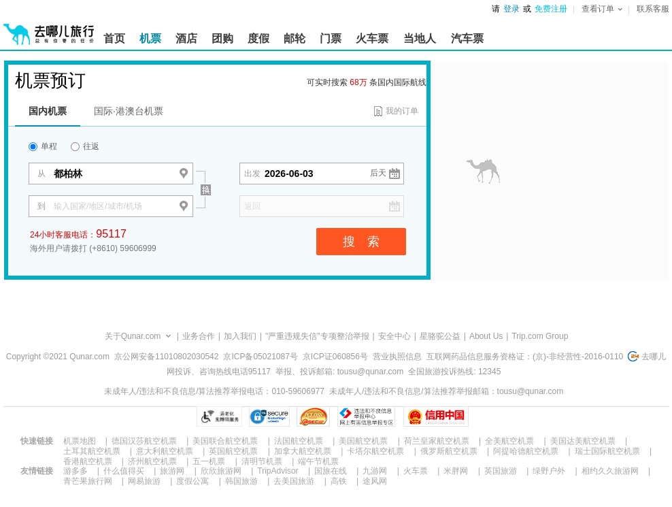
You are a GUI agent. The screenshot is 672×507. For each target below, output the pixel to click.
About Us (486, 336)
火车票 (415, 471)
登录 (511, 9)
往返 (85, 146)
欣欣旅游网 (221, 471)
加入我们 (240, 336)
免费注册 (551, 9)
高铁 (339, 481)
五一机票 (208, 461)
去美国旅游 (293, 481)
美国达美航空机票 (583, 441)
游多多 (75, 471)
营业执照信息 (397, 356)
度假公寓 (192, 481)
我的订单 (402, 111)
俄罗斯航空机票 (448, 451)
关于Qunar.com (133, 336)
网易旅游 (144, 481)
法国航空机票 (298, 441)
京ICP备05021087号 (260, 356)
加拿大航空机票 (302, 451)
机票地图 (79, 441)
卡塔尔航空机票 (375, 451)
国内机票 (48, 110)
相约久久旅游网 (610, 471)
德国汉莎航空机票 (144, 441)
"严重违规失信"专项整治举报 (317, 336)
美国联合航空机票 (225, 441)
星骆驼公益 (440, 336)
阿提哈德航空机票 (525, 451)
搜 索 (361, 241)
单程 (43, 146)
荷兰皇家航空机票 (436, 441)
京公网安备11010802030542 (166, 356)
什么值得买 (123, 471)
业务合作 (198, 336)
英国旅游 (500, 471)
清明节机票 (261, 461)
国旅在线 (330, 471)
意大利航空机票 (164, 451)
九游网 (375, 471)
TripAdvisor (277, 471)
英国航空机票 (233, 451)
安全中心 (394, 336)
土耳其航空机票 (91, 451)
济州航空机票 (152, 461)
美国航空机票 (363, 441)
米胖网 (455, 471)
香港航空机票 (87, 461)
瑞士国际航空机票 (607, 451)
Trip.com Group (539, 336)
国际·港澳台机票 (128, 110)
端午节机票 (318, 461)
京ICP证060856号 (335, 356)
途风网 (375, 481)
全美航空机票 (509, 441)
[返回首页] (49, 28)
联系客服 (653, 9)
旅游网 (172, 471)
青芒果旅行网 (87, 481)
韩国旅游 (241, 481)
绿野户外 (549, 471)
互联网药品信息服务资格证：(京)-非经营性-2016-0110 (524, 356)
